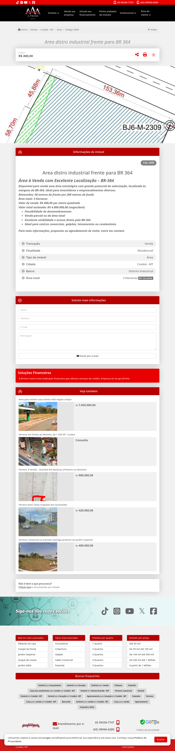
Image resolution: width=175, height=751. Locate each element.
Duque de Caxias (27, 659)
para (49, 685)
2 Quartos (97, 648)
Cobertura (60, 648)
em (95, 690)
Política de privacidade (148, 729)
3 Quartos (97, 654)
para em (52, 690)
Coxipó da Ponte (27, 648)
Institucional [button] (127, 12)
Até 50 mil (134, 643)
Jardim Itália (24, 665)
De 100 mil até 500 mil (141, 654)
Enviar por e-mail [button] (87, 355)
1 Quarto (97, 643)
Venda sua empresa (69, 13)
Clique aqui (25, 587)
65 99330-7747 (125, 2)
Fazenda (59, 665)
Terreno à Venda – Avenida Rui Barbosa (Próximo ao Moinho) (52, 469)
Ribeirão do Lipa (27, 643)
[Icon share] (18, 2)
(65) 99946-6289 (149, 2)
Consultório (61, 643)
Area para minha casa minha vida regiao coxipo (45, 399)
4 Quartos (97, 659)
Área (59, 29)
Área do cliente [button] (145, 13)
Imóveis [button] (52, 12)
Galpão (59, 654)
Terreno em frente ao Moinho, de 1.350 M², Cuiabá (47, 434)
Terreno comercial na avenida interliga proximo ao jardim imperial (56, 539)
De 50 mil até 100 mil (140, 648)
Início (22, 29)
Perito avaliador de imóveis (108, 13)
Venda (33, 29)
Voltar (152, 29)
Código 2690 (72, 29)
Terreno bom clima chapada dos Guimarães (43, 504)
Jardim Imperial (26, 654)
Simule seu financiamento (87, 13)
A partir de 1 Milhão (140, 665)
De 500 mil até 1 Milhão (142, 659)
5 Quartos (97, 665)
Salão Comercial (64, 659)
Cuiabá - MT (47, 29)
